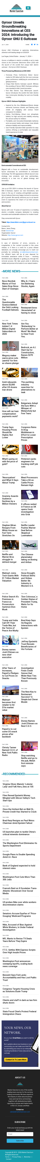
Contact (8, 1159)
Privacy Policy (16, 1157)
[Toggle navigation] (28, 8)
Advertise (27, 1157)
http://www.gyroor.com (15, 235)
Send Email (10, 231)
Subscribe (20, 1141)
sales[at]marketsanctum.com (20, 1112)
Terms (7, 1157)
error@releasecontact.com (29, 252)
